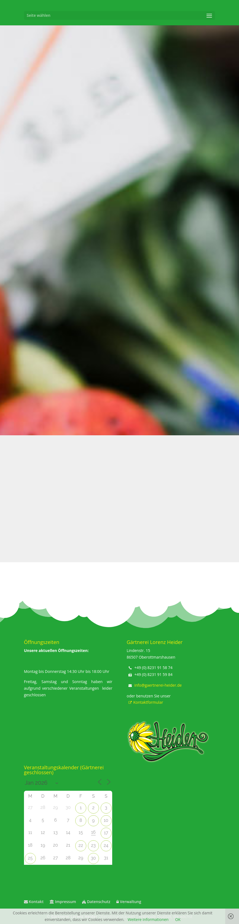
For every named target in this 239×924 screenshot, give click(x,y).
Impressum (63, 901)
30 (93, 858)
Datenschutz (96, 901)
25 (30, 858)
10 (106, 820)
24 (106, 845)
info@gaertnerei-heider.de (158, 685)
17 (106, 832)
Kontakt (34, 901)
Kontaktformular (145, 702)
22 (81, 845)
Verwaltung (128, 901)
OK (177, 919)
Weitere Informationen (148, 919)
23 (93, 845)
